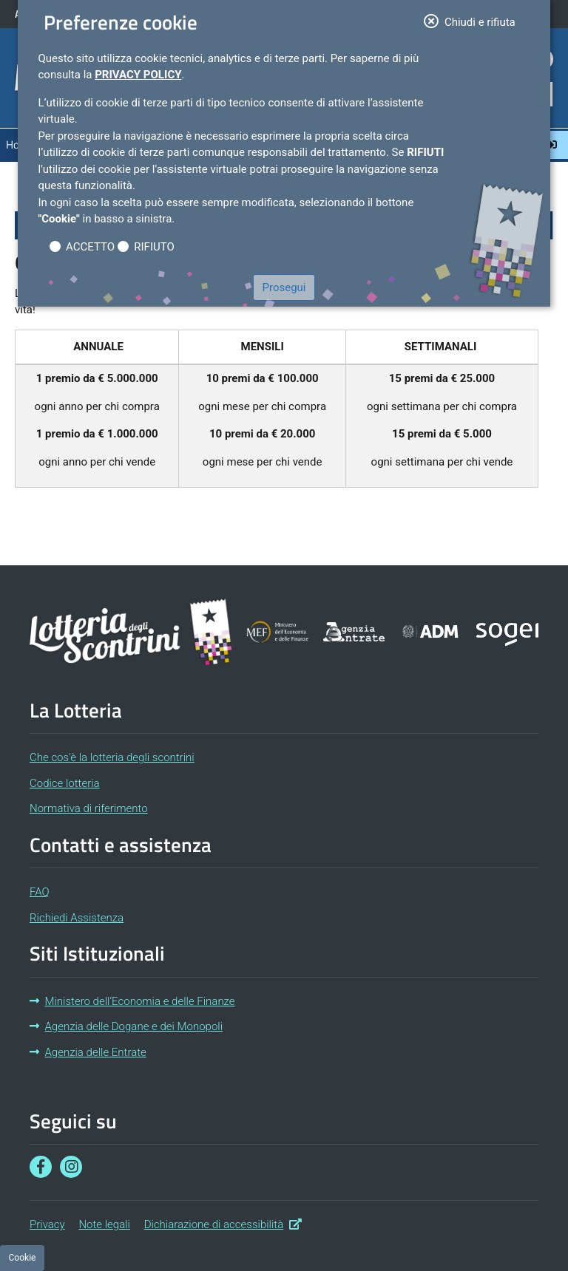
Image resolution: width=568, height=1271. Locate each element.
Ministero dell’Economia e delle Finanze (132, 1001)
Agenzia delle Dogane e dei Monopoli (126, 1026)
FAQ (40, 892)
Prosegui (284, 287)
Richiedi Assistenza (77, 917)
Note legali (104, 1224)
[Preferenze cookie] (22, 1258)
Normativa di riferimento (89, 808)
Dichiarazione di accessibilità (223, 1223)
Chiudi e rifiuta (474, 21)
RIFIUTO (154, 246)
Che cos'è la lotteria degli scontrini (112, 757)
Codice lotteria (65, 783)
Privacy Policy (138, 74)
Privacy (47, 1224)
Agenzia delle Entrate (88, 1052)
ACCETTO (90, 246)
